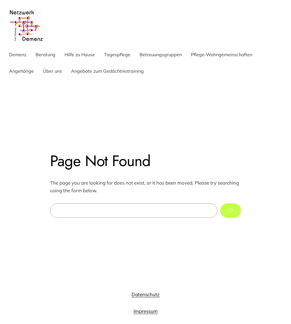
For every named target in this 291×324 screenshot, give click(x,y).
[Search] (230, 210)
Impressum (146, 311)
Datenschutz (146, 294)
